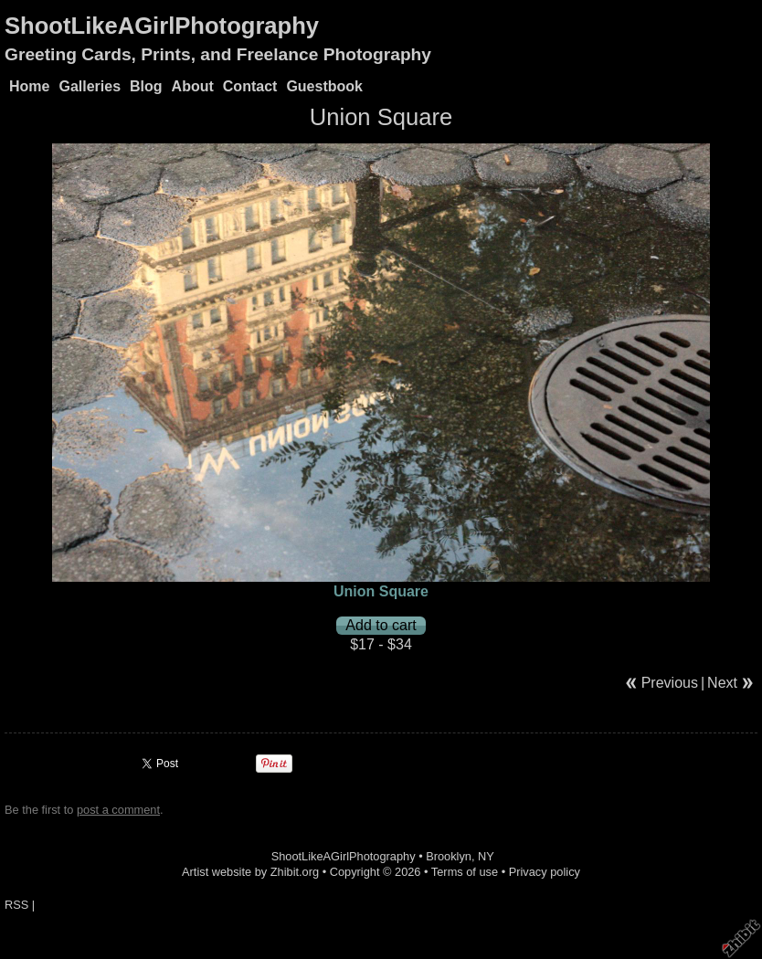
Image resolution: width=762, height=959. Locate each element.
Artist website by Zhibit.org (250, 872)
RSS (16, 905)
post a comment (118, 810)
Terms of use (464, 872)
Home (29, 86)
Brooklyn (448, 856)
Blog (146, 86)
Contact (250, 86)
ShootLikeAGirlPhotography (162, 25)
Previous (669, 682)
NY (486, 856)
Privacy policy (544, 872)
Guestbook (324, 86)
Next (722, 682)
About (193, 86)
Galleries (89, 86)
